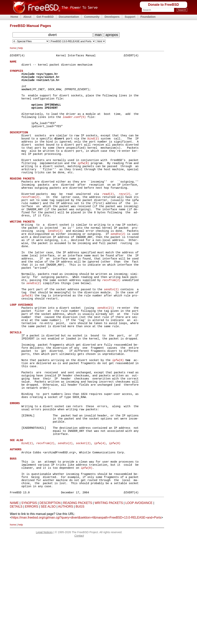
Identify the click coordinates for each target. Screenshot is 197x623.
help (20, 48)
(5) (74, 129)
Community (91, 16)
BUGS (80, 589)
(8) (83, 184)
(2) (93, 154)
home (13, 48)
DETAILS (16, 589)
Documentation (69, 16)
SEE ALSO (48, 589)
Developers (111, 16)
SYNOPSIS (29, 585)
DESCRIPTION (49, 585)
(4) (100, 516)
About (27, 16)
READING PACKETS (77, 585)
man (98, 35)
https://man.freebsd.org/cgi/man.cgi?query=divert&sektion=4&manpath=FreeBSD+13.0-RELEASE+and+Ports (86, 600)
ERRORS (31, 589)
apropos (111, 35)
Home (14, 16)
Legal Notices (44, 614)
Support (130, 16)
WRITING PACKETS (109, 585)
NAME (14, 585)
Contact (79, 618)
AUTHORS (65, 589)
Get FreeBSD (45, 16)
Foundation (147, 16)
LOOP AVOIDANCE (139, 585)
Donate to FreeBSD (163, 5)
